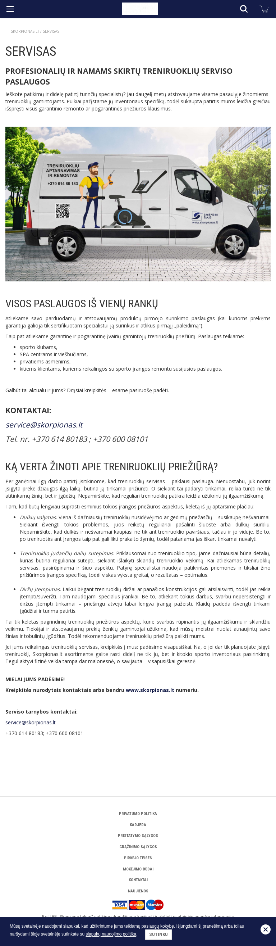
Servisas (51, 31)
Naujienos (138, 891)
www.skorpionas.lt (150, 690)
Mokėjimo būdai (138, 869)
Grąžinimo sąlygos (138, 847)
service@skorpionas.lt (43, 425)
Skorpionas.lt (25, 31)
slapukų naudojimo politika (111, 934)
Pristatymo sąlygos (138, 835)
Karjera (138, 825)
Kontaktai (138, 880)
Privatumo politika (138, 813)
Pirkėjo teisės (138, 858)
